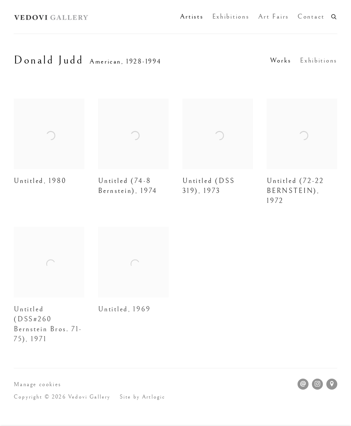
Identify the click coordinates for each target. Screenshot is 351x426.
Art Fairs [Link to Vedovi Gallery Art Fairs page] (273, 17)
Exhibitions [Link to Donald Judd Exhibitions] (318, 61)
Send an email (303, 384)
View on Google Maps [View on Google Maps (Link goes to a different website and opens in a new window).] (331, 384)
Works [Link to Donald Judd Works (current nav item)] (281, 61)
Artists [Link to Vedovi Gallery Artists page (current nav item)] (192, 17)
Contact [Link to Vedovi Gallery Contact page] (311, 17)
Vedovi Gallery (51, 17)
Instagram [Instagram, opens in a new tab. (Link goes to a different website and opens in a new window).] (317, 384)
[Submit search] (334, 16)
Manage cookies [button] (37, 384)
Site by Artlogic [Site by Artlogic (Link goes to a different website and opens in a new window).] (143, 397)
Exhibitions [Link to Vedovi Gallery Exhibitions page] (231, 17)
